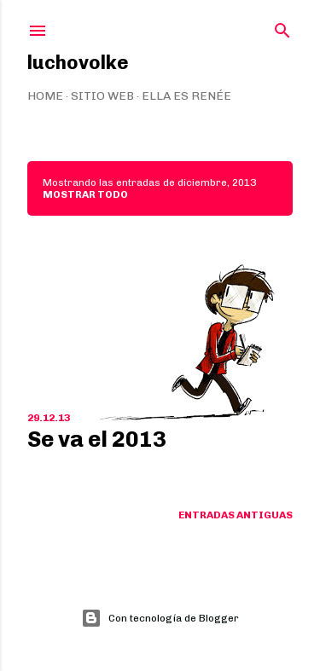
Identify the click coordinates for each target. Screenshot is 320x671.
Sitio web (102, 96)
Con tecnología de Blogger (160, 618)
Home (45, 96)
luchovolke (78, 62)
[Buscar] (282, 26)
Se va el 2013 (96, 439)
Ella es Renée (186, 96)
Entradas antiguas (235, 515)
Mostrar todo (85, 194)
